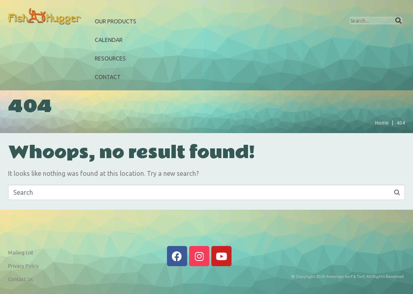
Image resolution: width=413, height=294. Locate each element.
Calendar (109, 40)
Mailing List (20, 252)
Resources (110, 58)
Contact (108, 77)
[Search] (398, 20)
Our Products (115, 21)
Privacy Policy (23, 266)
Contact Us (20, 279)
